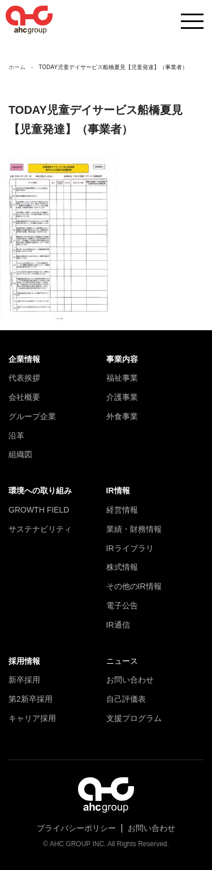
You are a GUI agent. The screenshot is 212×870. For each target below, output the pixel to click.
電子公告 (122, 605)
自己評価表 (126, 698)
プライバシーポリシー (76, 828)
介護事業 (122, 397)
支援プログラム (134, 718)
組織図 (20, 454)
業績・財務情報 (134, 529)
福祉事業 (122, 377)
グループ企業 (32, 416)
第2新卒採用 (30, 698)
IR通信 (118, 624)
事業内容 (122, 359)
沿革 (16, 435)
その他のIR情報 (134, 586)
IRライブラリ (130, 548)
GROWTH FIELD (38, 509)
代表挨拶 (24, 377)
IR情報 (118, 490)
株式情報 (122, 567)
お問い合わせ (130, 679)
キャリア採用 (32, 718)
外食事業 (122, 416)
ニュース (122, 661)
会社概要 (24, 397)
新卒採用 (24, 679)
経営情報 (122, 509)
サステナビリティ (40, 529)
